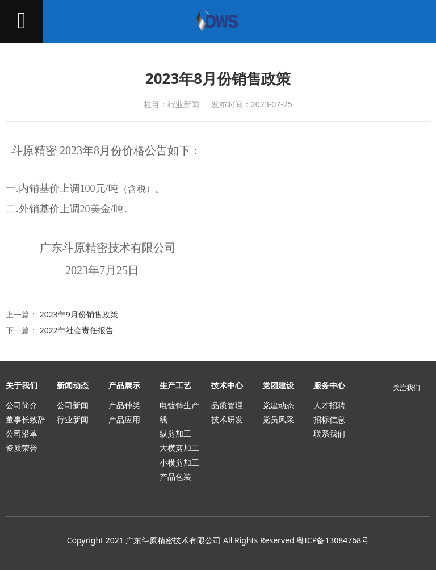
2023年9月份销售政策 (79, 314)
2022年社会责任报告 (77, 330)
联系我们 (329, 433)
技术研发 (227, 419)
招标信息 (329, 419)
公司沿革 (21, 433)
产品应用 (124, 419)
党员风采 (278, 419)
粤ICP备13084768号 (332, 540)
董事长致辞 (25, 419)
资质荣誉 (21, 447)
